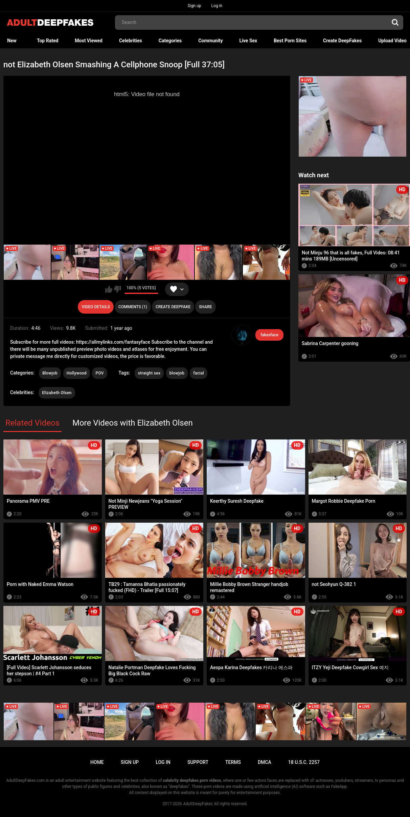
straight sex (149, 373)
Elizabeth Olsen (56, 392)
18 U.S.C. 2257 (304, 762)
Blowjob (50, 373)
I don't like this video (117, 289)
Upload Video (392, 40)
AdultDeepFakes (198, 803)
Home (97, 762)
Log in (217, 5)
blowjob (176, 373)
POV (99, 373)
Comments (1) (132, 306)
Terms (233, 762)
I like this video (108, 289)
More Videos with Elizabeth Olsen (132, 423)
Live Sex (248, 40)
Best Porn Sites (290, 40)
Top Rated (47, 40)
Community (210, 40)
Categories (170, 40)
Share (205, 306)
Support (197, 762)
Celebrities (130, 40)
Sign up (194, 5)
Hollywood (77, 373)
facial (198, 373)
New (12, 40)
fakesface (269, 335)
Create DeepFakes (342, 40)
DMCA (264, 762)
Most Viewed (88, 40)
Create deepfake (173, 306)
